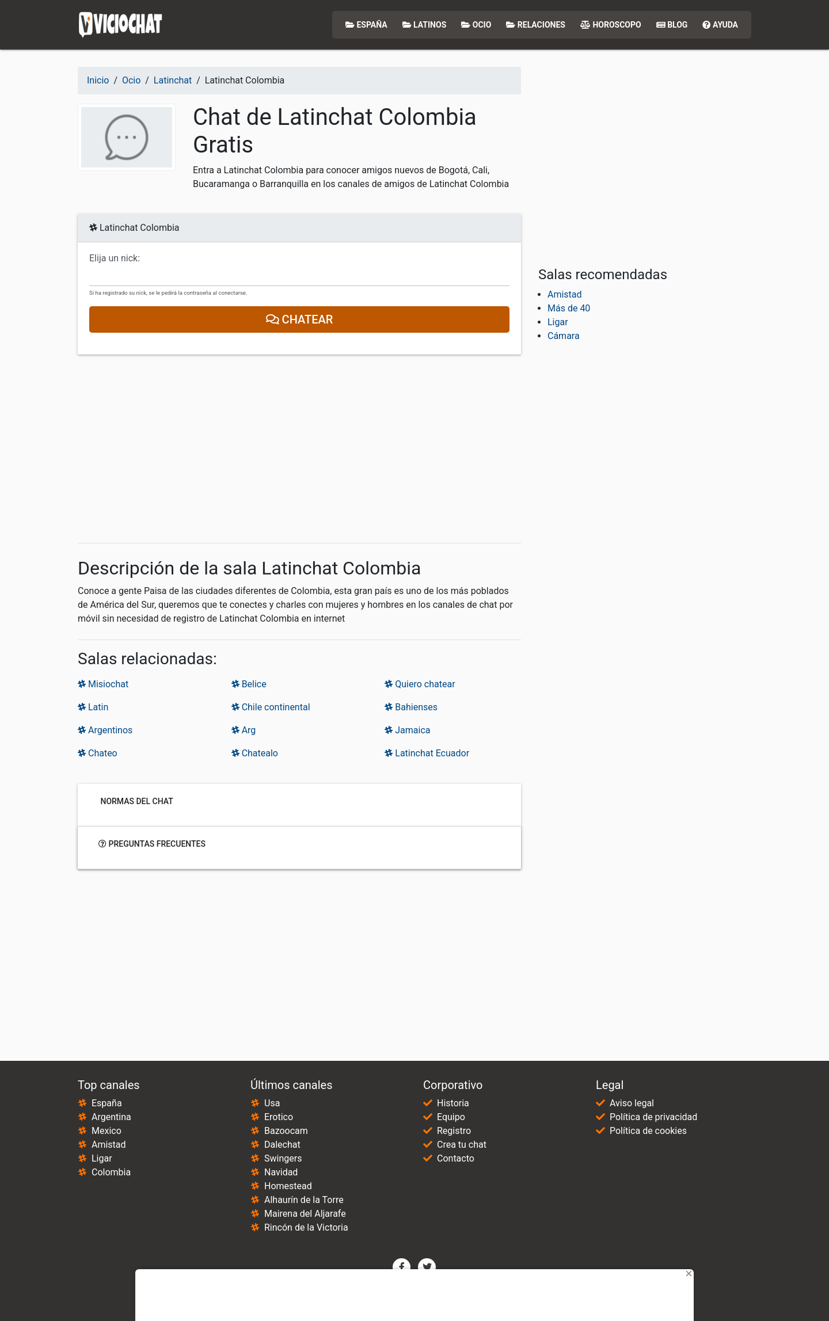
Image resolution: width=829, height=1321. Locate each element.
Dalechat (282, 1144)
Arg (243, 730)
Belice (249, 684)
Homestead (288, 1186)
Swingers (283, 1158)
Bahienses (411, 707)
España (366, 24)
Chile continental (270, 707)
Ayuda (720, 24)
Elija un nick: (114, 258)
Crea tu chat (461, 1144)
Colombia (111, 1172)
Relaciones (535, 24)
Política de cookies (648, 1130)
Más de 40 (568, 308)
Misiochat (103, 684)
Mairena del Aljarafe (305, 1213)
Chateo (97, 753)
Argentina (111, 1116)
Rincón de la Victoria (306, 1227)
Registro (454, 1130)
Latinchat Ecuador (427, 753)
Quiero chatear (420, 684)
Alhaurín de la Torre (304, 1199)
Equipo (451, 1116)
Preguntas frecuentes (152, 843)
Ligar (557, 322)
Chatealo (254, 753)
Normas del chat (135, 801)
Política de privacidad (653, 1116)
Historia (453, 1103)
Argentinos (105, 730)
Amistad (564, 294)
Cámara (563, 335)
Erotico (278, 1116)
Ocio (476, 24)
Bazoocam (286, 1130)
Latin (93, 707)
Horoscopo (610, 24)
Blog (672, 24)
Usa (272, 1103)
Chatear (299, 319)
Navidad (281, 1172)
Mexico (106, 1130)
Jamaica (407, 730)
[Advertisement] (299, 449)
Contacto (455, 1158)
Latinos (424, 24)
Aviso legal (632, 1103)
